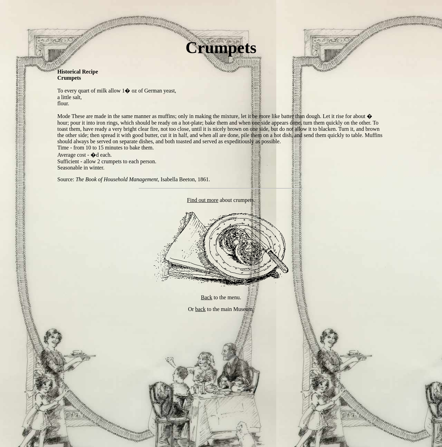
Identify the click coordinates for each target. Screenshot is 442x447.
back (200, 309)
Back (206, 297)
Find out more (203, 200)
